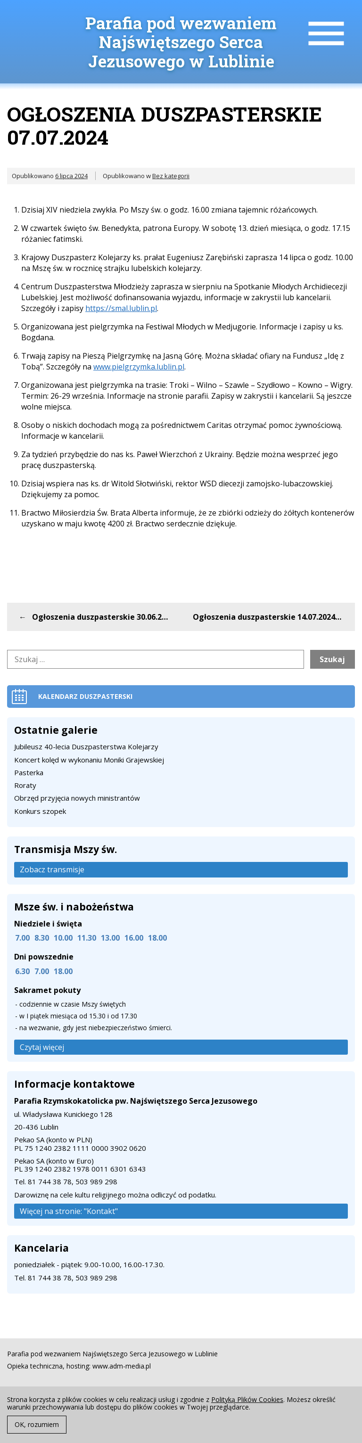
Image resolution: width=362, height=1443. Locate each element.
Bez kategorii (170, 176)
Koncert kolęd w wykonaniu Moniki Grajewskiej (89, 759)
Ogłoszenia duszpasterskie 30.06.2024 (103, 617)
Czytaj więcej (42, 1047)
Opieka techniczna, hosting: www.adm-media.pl (79, 1366)
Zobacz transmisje (52, 869)
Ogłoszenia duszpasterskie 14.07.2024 (264, 617)
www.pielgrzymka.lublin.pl (138, 366)
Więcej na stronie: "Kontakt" (69, 1211)
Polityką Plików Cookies (247, 1399)
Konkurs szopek (40, 811)
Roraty (25, 785)
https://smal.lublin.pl (121, 308)
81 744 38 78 (50, 1181)
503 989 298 (96, 1181)
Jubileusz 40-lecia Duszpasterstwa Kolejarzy (86, 746)
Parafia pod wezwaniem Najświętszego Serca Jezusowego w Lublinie (181, 42)
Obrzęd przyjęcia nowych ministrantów (77, 798)
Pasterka (28, 772)
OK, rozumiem (37, 1424)
